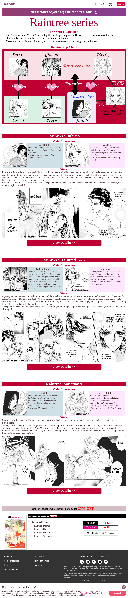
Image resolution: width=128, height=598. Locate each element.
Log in (121, 4)
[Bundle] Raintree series (38, 516)
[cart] (111, 4)
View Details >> (64, 242)
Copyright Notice (11, 561)
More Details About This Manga (100, 533)
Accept (117, 593)
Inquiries (38, 565)
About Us (8, 557)
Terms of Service (41, 561)
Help (6, 565)
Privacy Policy (40, 557)
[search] (103, 4)
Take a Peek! (15, 532)
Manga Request (11, 569)
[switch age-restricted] (95, 4)
